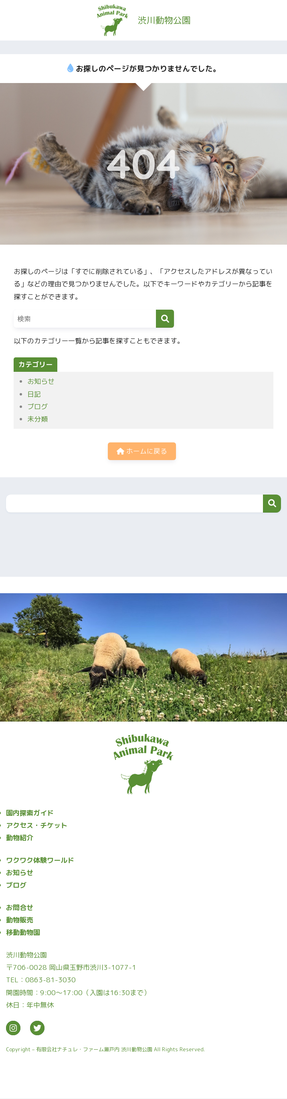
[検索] (165, 319)
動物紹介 (19, 838)
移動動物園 (23, 933)
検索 (272, 504)
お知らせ (41, 381)
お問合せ (19, 907)
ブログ (37, 406)
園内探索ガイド (30, 813)
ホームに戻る (142, 451)
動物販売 (19, 920)
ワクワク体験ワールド (40, 860)
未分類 (37, 419)
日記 (34, 394)
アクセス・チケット (36, 825)
